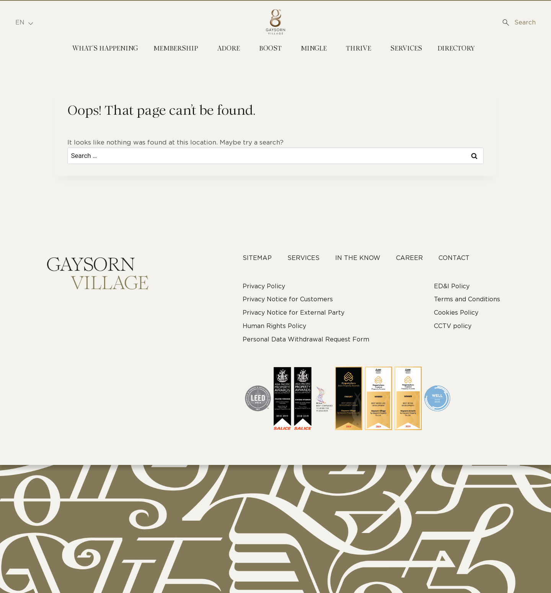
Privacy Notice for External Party (293, 313)
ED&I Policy (451, 286)
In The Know (357, 258)
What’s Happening (105, 48)
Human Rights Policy (274, 326)
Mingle (314, 48)
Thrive (358, 48)
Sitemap (257, 258)
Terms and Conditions (467, 299)
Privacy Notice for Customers (288, 299)
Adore (228, 48)
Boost (270, 48)
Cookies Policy (456, 313)
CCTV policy (452, 326)
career (409, 258)
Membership (175, 48)
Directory (456, 48)
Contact (454, 258)
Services (406, 48)
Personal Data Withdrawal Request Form (306, 339)
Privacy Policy (264, 286)
